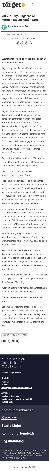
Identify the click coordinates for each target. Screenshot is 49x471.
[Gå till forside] (13, 4)
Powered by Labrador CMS (24, 467)
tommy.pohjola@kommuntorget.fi (16, 387)
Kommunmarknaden (17, 410)
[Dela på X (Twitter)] (22, 43)
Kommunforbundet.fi (17, 433)
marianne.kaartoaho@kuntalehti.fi (16, 399)
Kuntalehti (9, 417)
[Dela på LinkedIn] (26, 43)
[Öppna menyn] (44, 5)
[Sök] (33, 4)
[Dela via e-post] (30, 43)
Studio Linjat (11, 425)
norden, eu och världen (15, 335)
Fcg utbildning (12, 441)
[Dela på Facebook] (18, 43)
